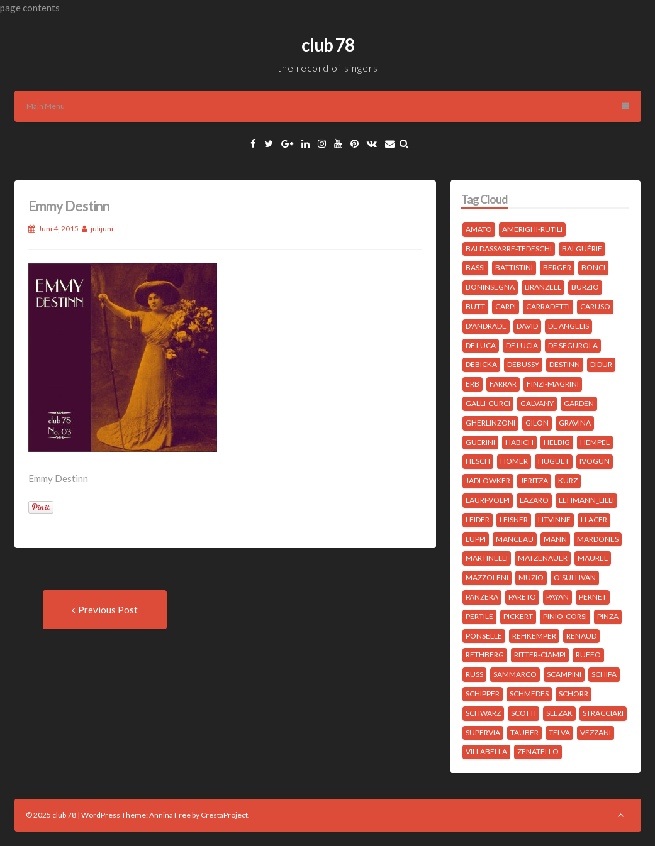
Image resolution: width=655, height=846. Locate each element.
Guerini (480, 442)
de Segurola (573, 345)
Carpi (505, 306)
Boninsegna (490, 287)
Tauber (524, 732)
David (527, 326)
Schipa (604, 674)
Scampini (564, 674)
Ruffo (588, 654)
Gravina (575, 422)
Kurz (568, 480)
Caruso (595, 306)
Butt (475, 306)
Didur (601, 364)
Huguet (553, 461)
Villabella (486, 751)
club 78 (327, 44)
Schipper (483, 693)
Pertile (479, 616)
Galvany (537, 403)
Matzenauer (543, 558)
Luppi (476, 539)
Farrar (503, 383)
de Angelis (568, 326)
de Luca (481, 345)
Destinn (564, 364)
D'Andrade (486, 326)
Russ (474, 674)
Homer (514, 461)
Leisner (514, 519)
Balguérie (582, 248)
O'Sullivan (575, 577)
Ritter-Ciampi (540, 654)
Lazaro (534, 500)
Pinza (608, 616)
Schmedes (529, 693)
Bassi (475, 267)
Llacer (594, 519)
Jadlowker (488, 480)
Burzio (585, 287)
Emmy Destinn (68, 205)
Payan (557, 597)
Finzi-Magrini (553, 383)
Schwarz (483, 713)
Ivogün (594, 461)
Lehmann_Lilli (586, 500)
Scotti (523, 713)
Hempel (595, 442)
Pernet (593, 597)
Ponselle (484, 635)
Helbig (557, 442)
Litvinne (554, 519)
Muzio (531, 577)
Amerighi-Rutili (532, 229)
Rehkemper (534, 635)
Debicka (481, 364)
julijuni (102, 228)
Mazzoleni (487, 577)
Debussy (523, 364)
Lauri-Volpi (488, 500)
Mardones (598, 539)
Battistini (514, 267)
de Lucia (522, 345)
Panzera (482, 597)
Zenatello (538, 751)
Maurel (593, 558)
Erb (472, 383)
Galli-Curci (488, 403)
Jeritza (534, 480)
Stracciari (603, 713)
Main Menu (327, 106)
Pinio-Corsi (565, 616)
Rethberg (485, 654)
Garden (579, 403)
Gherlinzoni (490, 422)
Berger (557, 267)
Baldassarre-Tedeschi (509, 248)
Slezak (559, 713)
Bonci (593, 267)
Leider (478, 519)
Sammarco (515, 674)
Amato (479, 229)
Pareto (522, 597)
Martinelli (487, 558)
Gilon (537, 422)
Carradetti (548, 306)
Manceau (515, 539)
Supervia (483, 732)
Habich (519, 442)
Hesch (478, 461)
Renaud (581, 635)
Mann (555, 539)
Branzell (543, 287)
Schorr (573, 693)
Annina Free (170, 815)
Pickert (518, 616)
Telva (559, 732)
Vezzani (595, 732)
